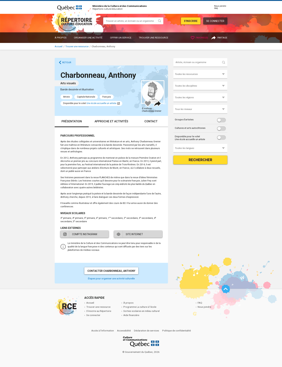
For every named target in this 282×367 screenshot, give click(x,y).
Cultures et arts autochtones (190, 127)
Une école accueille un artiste (101, 103)
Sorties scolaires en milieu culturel (141, 311)
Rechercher (200, 160)
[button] (200, 74)
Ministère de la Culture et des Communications (119, 5)
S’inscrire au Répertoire (98, 311)
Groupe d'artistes (184, 119)
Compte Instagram (84, 234)
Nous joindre (220, 6)
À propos (61, 37)
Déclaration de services (146, 330)
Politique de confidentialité (176, 330)
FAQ (216, 8)
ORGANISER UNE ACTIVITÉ (88, 37)
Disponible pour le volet (190, 138)
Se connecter (215, 21)
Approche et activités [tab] (111, 121)
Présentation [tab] (72, 121)
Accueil (58, 46)
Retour (66, 62)
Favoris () (199, 37)
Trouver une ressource (153, 37)
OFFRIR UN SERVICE (120, 37)
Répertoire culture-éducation (107, 8)
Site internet (134, 234)
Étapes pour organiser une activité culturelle (111, 278)
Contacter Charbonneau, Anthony (111, 270)
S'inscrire (190, 21)
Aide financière (131, 315)
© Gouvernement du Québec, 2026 (141, 351)
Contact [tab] (151, 121)
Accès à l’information (102, 330)
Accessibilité (124, 330)
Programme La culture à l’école (139, 306)
